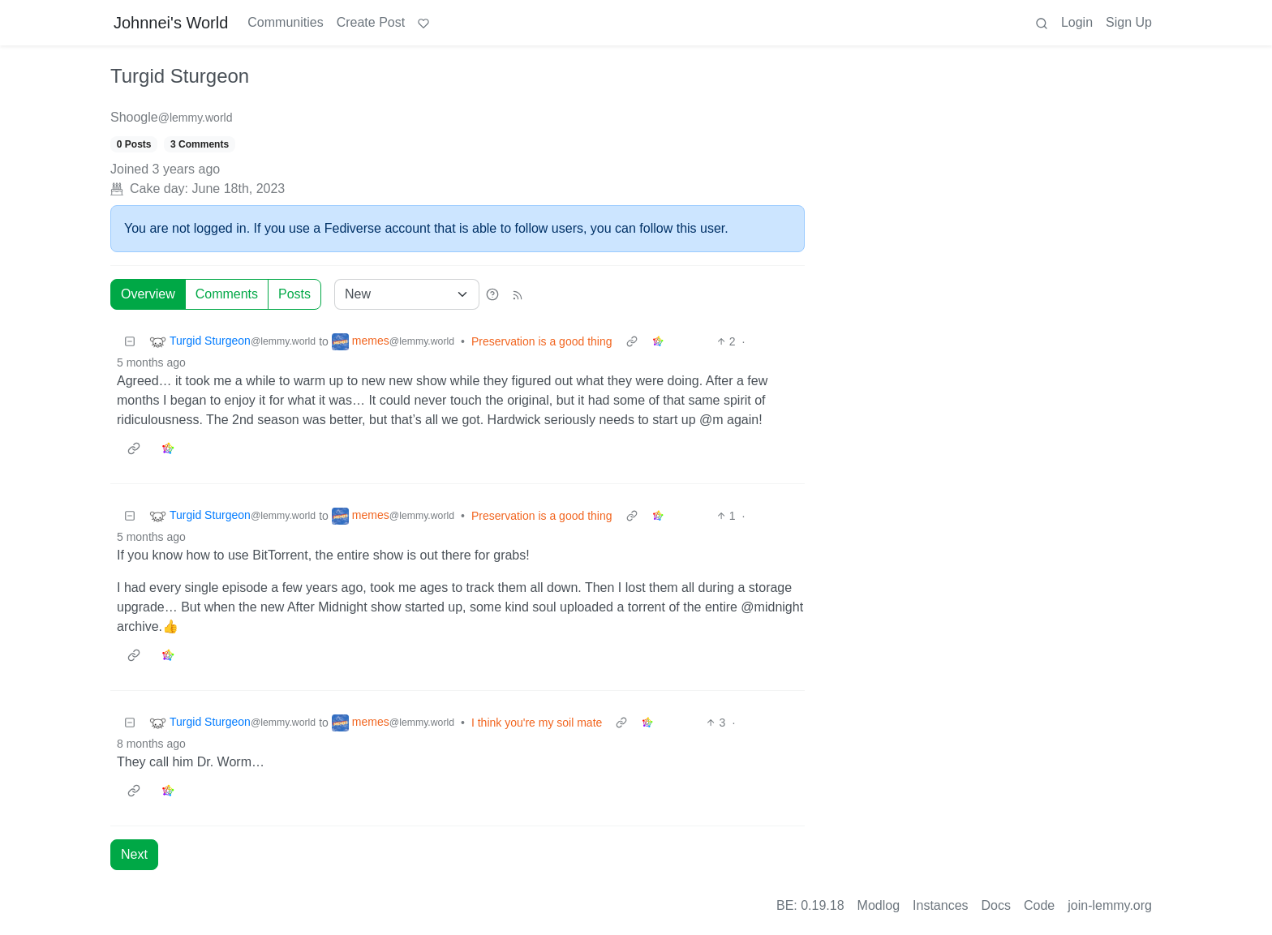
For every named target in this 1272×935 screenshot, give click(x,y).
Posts (294, 294)
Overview (148, 294)
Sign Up (1129, 22)
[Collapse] (130, 341)
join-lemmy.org (1110, 905)
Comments (227, 294)
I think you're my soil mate (536, 722)
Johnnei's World (171, 23)
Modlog (878, 905)
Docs (996, 905)
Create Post (371, 22)
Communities (285, 22)
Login (1077, 22)
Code (1039, 905)
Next (134, 854)
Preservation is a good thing (541, 341)
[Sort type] (406, 294)
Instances (940, 905)
